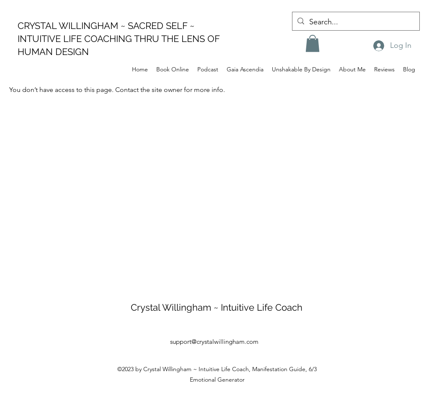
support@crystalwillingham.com (214, 342)
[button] (312, 43)
